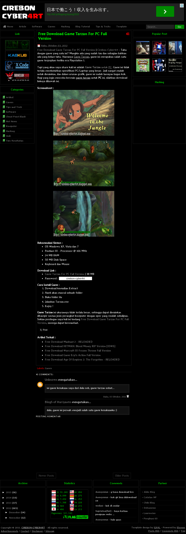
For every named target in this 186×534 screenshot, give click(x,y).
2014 (8, 497)
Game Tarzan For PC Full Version (64, 273)
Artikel (9, 97)
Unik (8, 135)
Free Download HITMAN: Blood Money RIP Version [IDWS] (80, 346)
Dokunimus (150, 507)
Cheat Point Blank (16, 116)
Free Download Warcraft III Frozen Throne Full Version (78, 350)
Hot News (11, 121)
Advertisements (9, 531)
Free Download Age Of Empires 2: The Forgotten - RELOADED (82, 359)
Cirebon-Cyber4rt (107, 49)
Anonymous (101, 491)
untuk (98, 67)
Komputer (11, 126)
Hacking (65, 26)
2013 (8, 502)
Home (8, 26)
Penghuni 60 (151, 518)
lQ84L (157, 527)
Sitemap (49, 531)
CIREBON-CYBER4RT (33, 527)
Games (51, 26)
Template (121, 26)
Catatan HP (150, 497)
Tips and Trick (14, 107)
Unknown (51, 379)
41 (127, 34)
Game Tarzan (81, 56)
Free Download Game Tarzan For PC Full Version (66, 49)
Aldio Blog (149, 491)
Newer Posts (46, 475)
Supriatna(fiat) (103, 511)
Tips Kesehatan (14, 140)
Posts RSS (153, 530)
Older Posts (122, 475)
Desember (14, 512)
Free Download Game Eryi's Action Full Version (73, 355)
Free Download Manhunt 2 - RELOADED (69, 341)
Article (22, 26)
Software (37, 26)
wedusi (99, 505)
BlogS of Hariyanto (58, 402)
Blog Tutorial (83, 26)
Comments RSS (170, 530)
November (14, 517)
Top (183, 530)
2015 (8, 492)
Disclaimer (37, 531)
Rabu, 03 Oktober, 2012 (115, 397)
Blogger (181, 527)
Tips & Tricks (103, 26)
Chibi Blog (149, 502)
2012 (8, 508)
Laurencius (150, 513)
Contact (25, 531)
